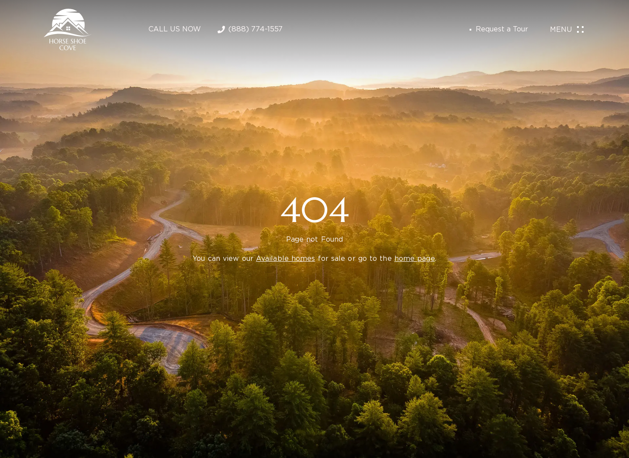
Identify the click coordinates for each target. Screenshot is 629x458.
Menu (561, 30)
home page (414, 259)
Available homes (285, 259)
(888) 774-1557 (255, 29)
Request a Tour (502, 29)
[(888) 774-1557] (221, 29)
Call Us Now (175, 29)
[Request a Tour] (470, 30)
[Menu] (580, 30)
